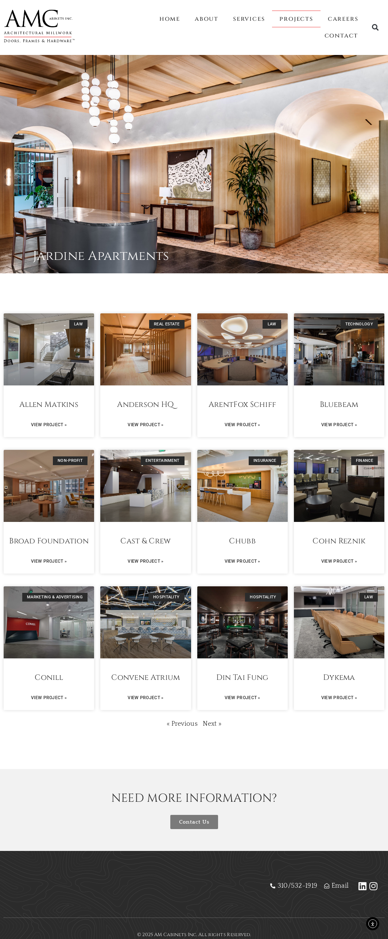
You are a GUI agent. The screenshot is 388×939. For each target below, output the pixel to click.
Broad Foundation (49, 541)
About (206, 19)
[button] (375, 27)
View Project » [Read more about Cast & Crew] (145, 561)
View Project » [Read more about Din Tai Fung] (242, 697)
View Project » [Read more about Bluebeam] (339, 424)
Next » (212, 724)
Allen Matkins (48, 405)
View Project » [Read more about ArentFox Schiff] (242, 424)
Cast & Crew (145, 541)
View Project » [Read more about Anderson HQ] (145, 424)
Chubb (242, 541)
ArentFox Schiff (242, 405)
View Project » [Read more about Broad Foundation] (49, 561)
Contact (341, 35)
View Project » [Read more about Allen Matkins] (49, 424)
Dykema (339, 678)
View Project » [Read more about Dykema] (339, 697)
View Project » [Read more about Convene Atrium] (145, 697)
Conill (49, 678)
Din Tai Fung (242, 678)
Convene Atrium (145, 678)
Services (249, 19)
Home (169, 19)
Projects (296, 19)
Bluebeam (339, 405)
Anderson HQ (145, 405)
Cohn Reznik (339, 541)
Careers (343, 19)
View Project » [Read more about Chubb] (242, 561)
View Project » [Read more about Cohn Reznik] (339, 561)
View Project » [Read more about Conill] (49, 697)
